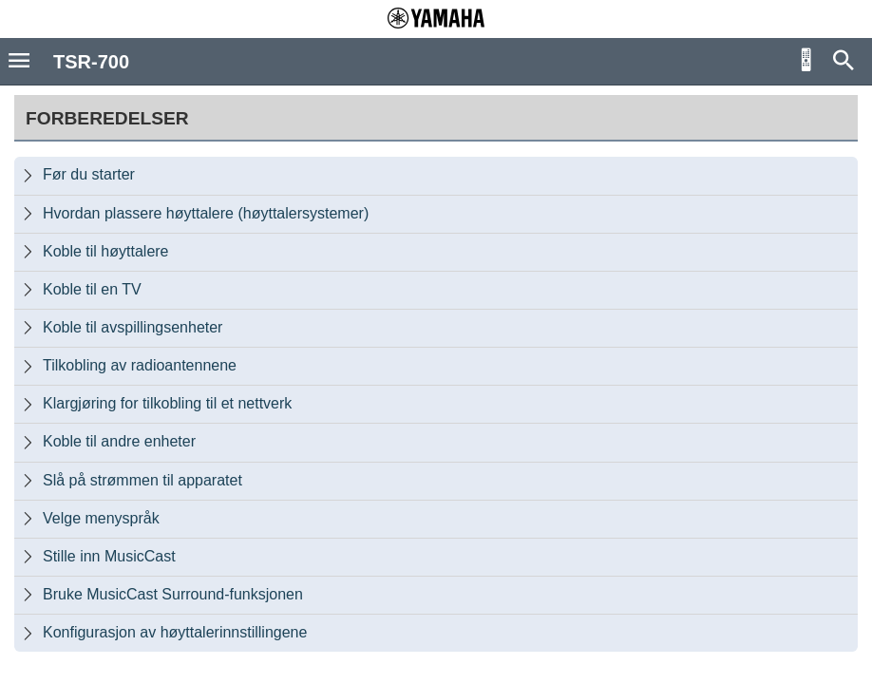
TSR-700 (91, 61)
